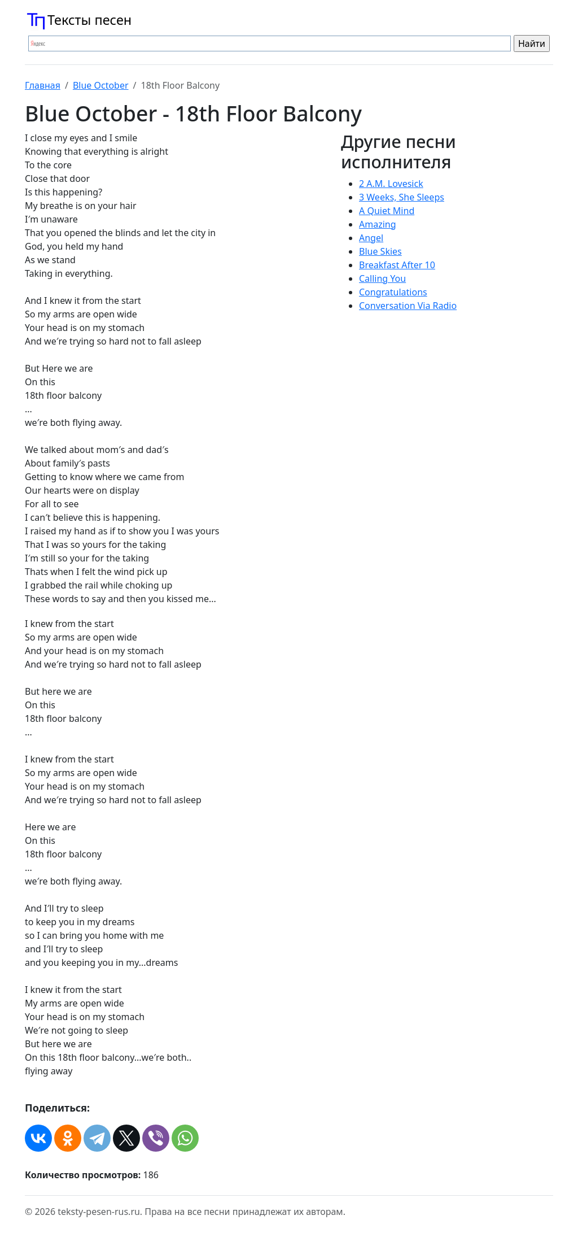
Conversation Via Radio (408, 305)
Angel (371, 238)
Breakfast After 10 (397, 265)
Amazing (377, 224)
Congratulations (393, 292)
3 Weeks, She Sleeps (401, 197)
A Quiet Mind (386, 210)
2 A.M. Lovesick (391, 183)
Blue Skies (380, 251)
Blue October (101, 85)
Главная (42, 85)
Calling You (382, 278)
